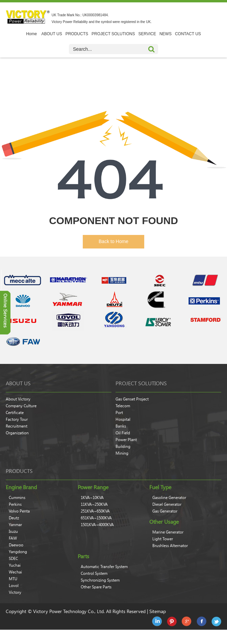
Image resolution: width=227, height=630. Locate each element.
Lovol (14, 585)
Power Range (93, 487)
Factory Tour (17, 419)
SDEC (13, 558)
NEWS (165, 33)
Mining (122, 453)
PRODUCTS (77, 33)
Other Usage (164, 522)
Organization (17, 433)
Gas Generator (164, 511)
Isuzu (13, 531)
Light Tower (162, 539)
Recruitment (16, 426)
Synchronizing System (100, 580)
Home (31, 33)
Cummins (17, 497)
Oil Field (123, 433)
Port (119, 412)
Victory (15, 592)
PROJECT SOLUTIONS (113, 33)
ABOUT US (52, 33)
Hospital (123, 419)
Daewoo (16, 545)
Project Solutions (141, 383)
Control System (94, 573)
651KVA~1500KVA (96, 518)
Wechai (15, 572)
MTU (13, 579)
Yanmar (15, 524)
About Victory (18, 399)
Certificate (15, 412)
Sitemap (157, 611)
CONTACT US (188, 33)
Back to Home (113, 241)
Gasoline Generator (169, 497)
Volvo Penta (19, 511)
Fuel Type (160, 487)
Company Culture (21, 406)
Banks (121, 426)
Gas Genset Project (132, 399)
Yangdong (18, 551)
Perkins (15, 504)
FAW (13, 538)
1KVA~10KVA (92, 497)
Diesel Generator (166, 504)
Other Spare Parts (96, 587)
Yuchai (15, 565)
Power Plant (126, 439)
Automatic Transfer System (104, 566)
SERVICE (147, 33)
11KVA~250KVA (94, 504)
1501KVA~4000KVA (97, 524)
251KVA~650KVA (95, 511)
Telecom (123, 406)
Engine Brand (21, 487)
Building (123, 446)
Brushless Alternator (170, 545)
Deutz (14, 518)
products (19, 471)
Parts (83, 556)
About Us (18, 383)
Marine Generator (167, 532)
